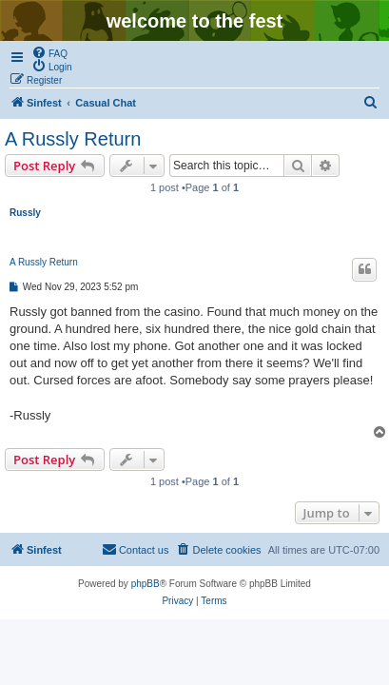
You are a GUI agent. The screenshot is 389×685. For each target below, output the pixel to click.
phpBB (145, 583)
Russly (25, 212)
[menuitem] (49, 52)
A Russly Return (73, 138)
